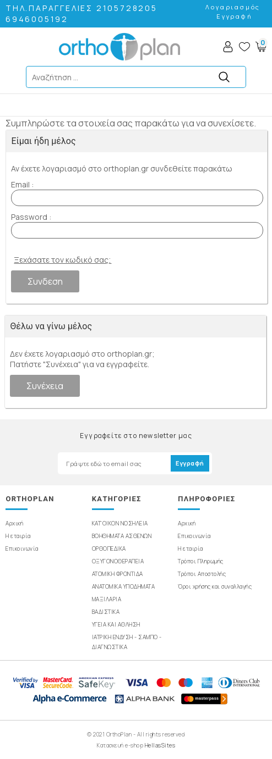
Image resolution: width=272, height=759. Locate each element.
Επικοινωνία (22, 548)
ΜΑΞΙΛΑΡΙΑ (107, 599)
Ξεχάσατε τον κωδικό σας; (62, 259)
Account (227, 46)
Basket (260, 46)
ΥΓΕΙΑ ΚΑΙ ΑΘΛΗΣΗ (116, 624)
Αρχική (14, 523)
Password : (31, 217)
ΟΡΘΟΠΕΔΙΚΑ (109, 548)
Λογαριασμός (232, 7)
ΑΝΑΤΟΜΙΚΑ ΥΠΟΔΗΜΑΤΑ (123, 586)
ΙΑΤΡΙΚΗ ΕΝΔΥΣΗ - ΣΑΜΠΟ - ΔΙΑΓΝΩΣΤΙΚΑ (127, 642)
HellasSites (160, 745)
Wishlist (244, 46)
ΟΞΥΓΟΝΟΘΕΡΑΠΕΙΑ (118, 561)
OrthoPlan (119, 46)
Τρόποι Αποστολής (202, 574)
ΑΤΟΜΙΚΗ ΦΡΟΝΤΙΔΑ (117, 574)
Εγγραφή (234, 16)
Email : (22, 184)
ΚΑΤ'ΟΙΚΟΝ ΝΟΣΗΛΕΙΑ (120, 523)
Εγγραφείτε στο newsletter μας (136, 435)
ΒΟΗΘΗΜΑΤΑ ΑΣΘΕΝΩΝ (122, 536)
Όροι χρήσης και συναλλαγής (215, 586)
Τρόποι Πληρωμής (201, 561)
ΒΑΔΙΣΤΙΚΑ (106, 612)
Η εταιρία (18, 536)
